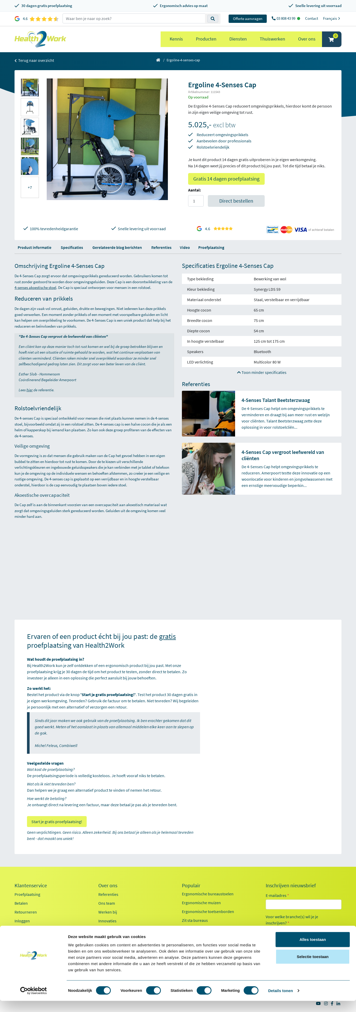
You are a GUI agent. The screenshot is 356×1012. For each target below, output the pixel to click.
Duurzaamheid (111, 929)
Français (332, 18)
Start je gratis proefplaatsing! (56, 821)
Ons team (106, 903)
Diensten (238, 39)
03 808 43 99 (286, 18)
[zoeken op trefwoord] (134, 18)
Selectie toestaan (313, 967)
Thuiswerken (272, 39)
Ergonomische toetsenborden (208, 911)
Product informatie (34, 247)
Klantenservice (31, 885)
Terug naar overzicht (34, 60)
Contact (311, 18)
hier (29, 389)
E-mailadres (277, 895)
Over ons (307, 39)
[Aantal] (196, 201)
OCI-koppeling (27, 929)
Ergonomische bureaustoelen (208, 893)
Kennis (176, 39)
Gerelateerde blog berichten (117, 247)
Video (185, 247)
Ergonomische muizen (201, 902)
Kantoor (279, 931)
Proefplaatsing (211, 247)
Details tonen (280, 1002)
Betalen (21, 903)
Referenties (161, 247)
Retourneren (26, 912)
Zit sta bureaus (195, 920)
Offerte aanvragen (247, 18)
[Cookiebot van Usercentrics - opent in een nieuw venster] (33, 1002)
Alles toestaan (312, 950)
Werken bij (107, 912)
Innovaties (107, 920)
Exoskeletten (193, 929)
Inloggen (22, 920)
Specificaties (72, 247)
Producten (206, 39)
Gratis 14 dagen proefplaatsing (226, 178)
